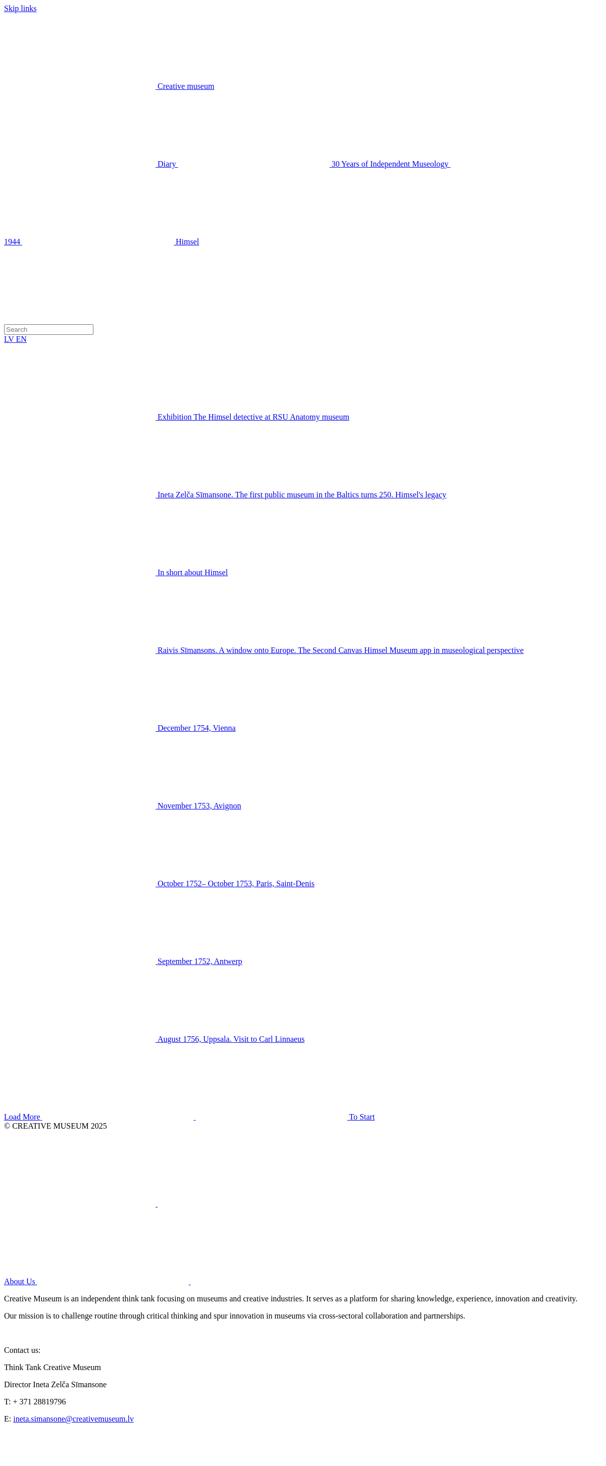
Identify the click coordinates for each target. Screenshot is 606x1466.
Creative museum (186, 86)
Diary (91, 164)
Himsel (110, 241)
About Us (173, 1281)
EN (21, 339)
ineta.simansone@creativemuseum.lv (73, 1418)
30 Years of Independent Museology (314, 164)
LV (10, 339)
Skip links (20, 8)
